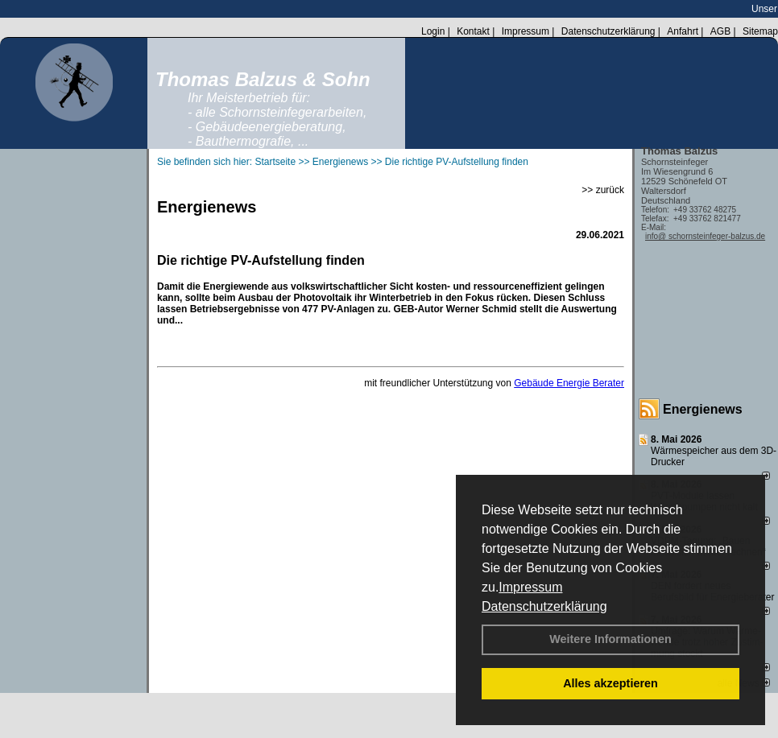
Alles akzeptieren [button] (610, 683)
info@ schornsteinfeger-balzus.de (705, 236)
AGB (720, 31)
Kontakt (473, 31)
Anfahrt (682, 31)
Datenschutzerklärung (544, 606)
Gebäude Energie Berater (569, 383)
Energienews (703, 409)
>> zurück (602, 190)
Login (433, 31)
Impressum (530, 587)
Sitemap (760, 31)
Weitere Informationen (610, 639)
